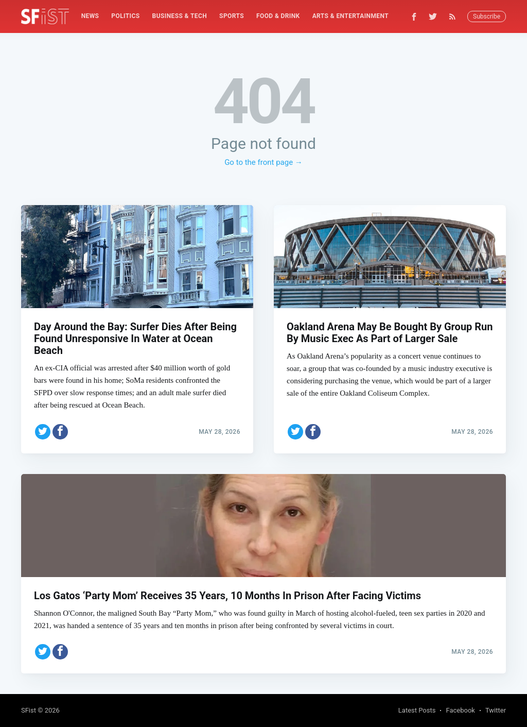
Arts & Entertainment (350, 16)
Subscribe (486, 16)
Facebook (460, 710)
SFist (28, 710)
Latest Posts (417, 710)
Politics (125, 16)
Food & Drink (278, 16)
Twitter (495, 710)
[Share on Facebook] (60, 432)
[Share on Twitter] (42, 432)
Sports (231, 16)
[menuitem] (90, 16)
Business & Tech (179, 16)
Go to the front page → (263, 162)
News (90, 16)
